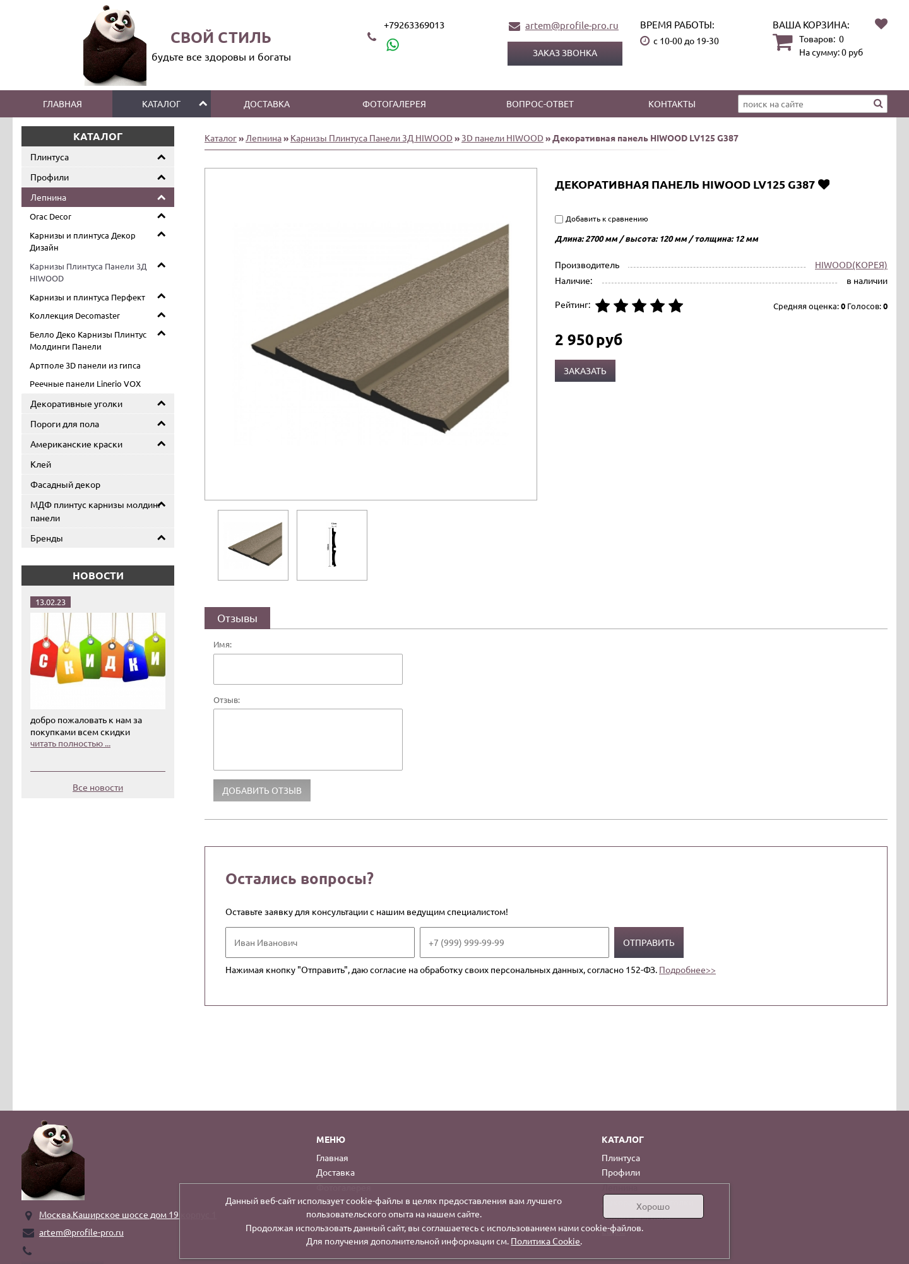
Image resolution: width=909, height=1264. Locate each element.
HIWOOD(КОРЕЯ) (851, 264)
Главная (62, 103)
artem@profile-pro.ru (572, 25)
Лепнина (48, 197)
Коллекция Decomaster (75, 315)
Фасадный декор (65, 484)
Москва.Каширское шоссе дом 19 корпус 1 (128, 1214)
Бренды (46, 537)
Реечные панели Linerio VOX (85, 383)
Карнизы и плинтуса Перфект (87, 297)
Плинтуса (49, 156)
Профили (49, 176)
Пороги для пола (64, 423)
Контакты (672, 103)
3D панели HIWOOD (502, 137)
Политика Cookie (545, 1240)
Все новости (98, 787)
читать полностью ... (70, 742)
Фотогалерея (394, 103)
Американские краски (76, 443)
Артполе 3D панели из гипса (85, 365)
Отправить (649, 942)
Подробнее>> (687, 969)
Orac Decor (50, 216)
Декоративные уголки (76, 403)
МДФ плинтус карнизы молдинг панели (96, 511)
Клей (40, 464)
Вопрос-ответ (540, 103)
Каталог (161, 103)
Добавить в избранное (823, 183)
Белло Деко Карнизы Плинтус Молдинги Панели (88, 340)
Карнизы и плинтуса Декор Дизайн (83, 241)
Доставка (267, 103)
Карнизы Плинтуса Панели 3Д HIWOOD (88, 272)
